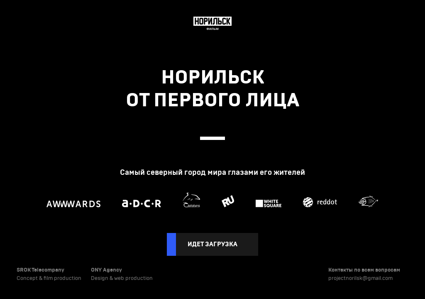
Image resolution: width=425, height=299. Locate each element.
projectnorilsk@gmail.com (360, 278)
